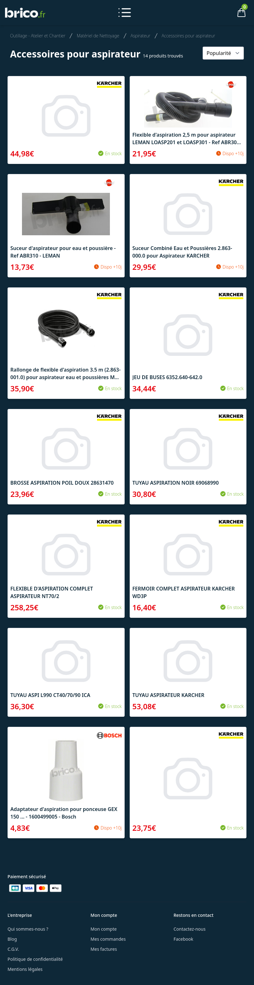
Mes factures (103, 949)
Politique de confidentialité (35, 959)
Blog (12, 939)
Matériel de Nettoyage (98, 36)
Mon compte (103, 929)
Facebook (183, 939)
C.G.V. (13, 949)
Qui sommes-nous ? (28, 929)
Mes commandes (108, 939)
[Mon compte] (220, 12)
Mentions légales (25, 969)
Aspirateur (140, 36)
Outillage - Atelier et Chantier (37, 36)
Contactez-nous (190, 929)
